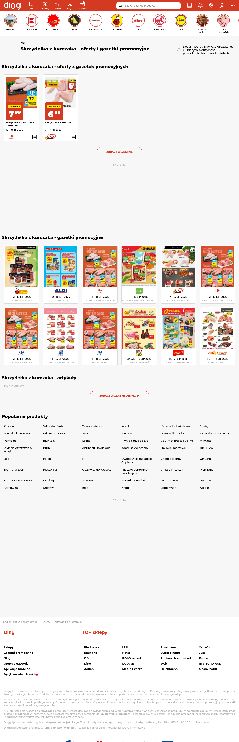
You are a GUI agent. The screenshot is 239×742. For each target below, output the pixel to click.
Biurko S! (49, 440)
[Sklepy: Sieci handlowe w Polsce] (58, 5)
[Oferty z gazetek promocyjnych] (45, 5)
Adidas (204, 487)
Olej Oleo (206, 448)
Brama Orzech (14, 469)
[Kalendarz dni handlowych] (82, 5)
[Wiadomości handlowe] (69, 5)
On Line (205, 459)
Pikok (47, 459)
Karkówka (11, 487)
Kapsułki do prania (134, 448)
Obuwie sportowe (173, 448)
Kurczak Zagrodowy (18, 480)
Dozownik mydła (172, 433)
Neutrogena (169, 480)
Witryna (88, 480)
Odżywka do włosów (96, 469)
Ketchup (49, 480)
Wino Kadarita (92, 426)
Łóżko (86, 440)
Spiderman (168, 487)
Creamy (48, 487)
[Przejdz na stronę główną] (12, 5)
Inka (85, 487)
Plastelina (50, 469)
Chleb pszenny (171, 459)
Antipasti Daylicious (96, 448)
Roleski (9, 426)
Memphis (206, 469)
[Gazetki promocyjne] (32, 5)
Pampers (10, 440)
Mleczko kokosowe (17, 433)
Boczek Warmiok (133, 480)
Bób (7, 459)
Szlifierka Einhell (54, 426)
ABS (85, 433)
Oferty (46, 621)
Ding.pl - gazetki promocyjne (20, 621)
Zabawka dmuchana (214, 433)
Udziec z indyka (54, 433)
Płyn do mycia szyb (134, 440)
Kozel (125, 426)
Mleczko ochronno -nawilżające (135, 471)
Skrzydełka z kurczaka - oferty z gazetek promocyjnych (65, 66)
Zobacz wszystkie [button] (119, 151)
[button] (189, 5)
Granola (205, 480)
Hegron (126, 433)
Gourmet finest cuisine (177, 440)
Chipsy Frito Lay (172, 469)
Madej (204, 426)
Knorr (125, 487)
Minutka (206, 440)
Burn (46, 448)
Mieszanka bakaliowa (176, 426)
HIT (84, 459)
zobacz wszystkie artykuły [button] (119, 395)
